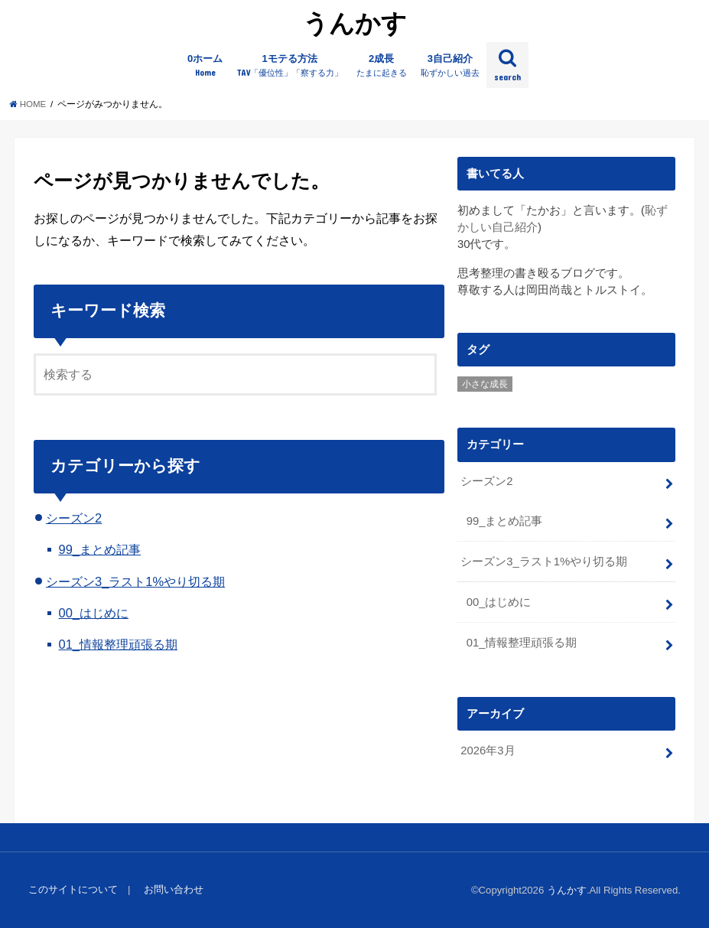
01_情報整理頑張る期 (117, 644)
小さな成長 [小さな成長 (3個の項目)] (485, 384)
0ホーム (205, 66)
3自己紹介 (450, 66)
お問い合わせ (173, 889)
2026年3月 (487, 750)
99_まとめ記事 (99, 549)
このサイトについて (73, 889)
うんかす (355, 22)
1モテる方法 (290, 66)
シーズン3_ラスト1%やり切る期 (135, 581)
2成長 (381, 66)
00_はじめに (93, 613)
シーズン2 (74, 518)
